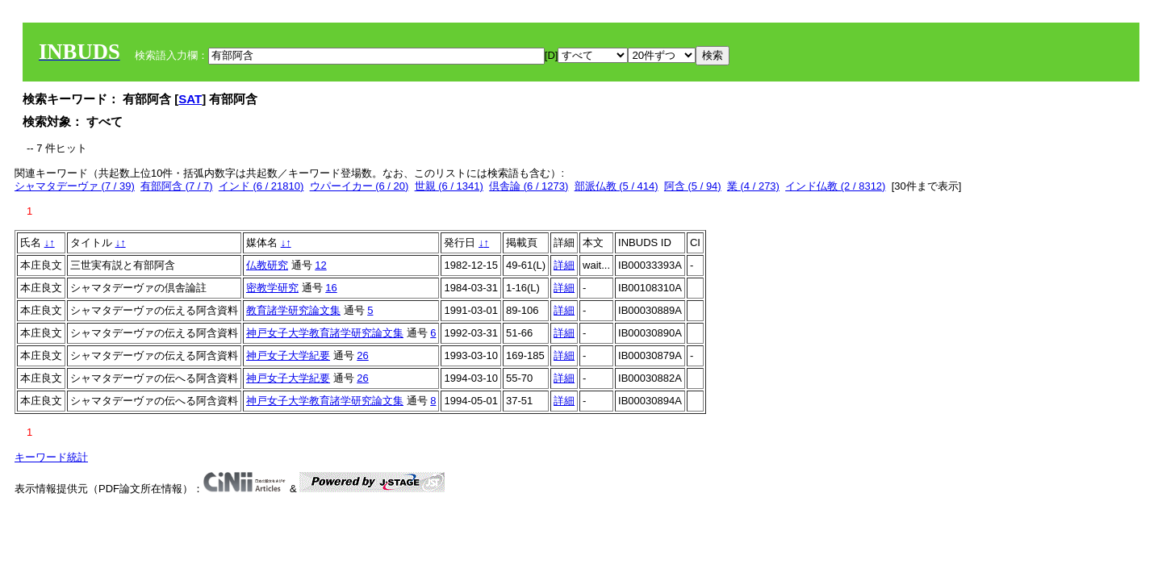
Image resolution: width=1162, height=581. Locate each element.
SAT (190, 99)
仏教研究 (267, 265)
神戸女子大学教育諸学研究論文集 (324, 333)
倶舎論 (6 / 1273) (528, 186)
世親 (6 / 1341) (449, 186)
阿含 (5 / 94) (692, 186)
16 (330, 288)
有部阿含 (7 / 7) (176, 186)
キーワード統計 (51, 457)
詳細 (564, 265)
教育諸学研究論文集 (293, 310)
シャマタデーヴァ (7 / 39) (75, 186)
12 (320, 265)
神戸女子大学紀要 (288, 355)
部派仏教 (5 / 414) (616, 186)
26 (362, 355)
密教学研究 (272, 288)
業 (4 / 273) (753, 186)
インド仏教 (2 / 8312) (835, 186)
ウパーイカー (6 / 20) (359, 186)
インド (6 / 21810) (261, 186)
